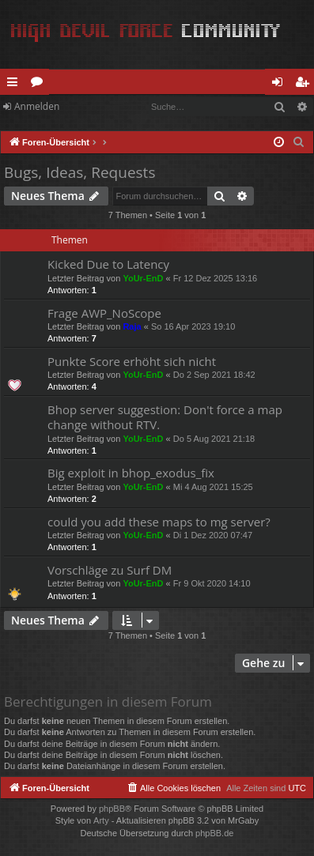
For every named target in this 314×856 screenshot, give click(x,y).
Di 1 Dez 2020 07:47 (212, 535)
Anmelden (36, 106)
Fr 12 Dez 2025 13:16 (215, 278)
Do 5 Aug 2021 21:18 (214, 438)
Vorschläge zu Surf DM (109, 570)
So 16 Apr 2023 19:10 (193, 326)
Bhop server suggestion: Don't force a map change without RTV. (164, 417)
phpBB (112, 808)
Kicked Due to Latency (108, 264)
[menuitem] (299, 142)
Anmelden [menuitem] (281, 84)
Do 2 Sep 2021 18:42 (214, 374)
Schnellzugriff (15, 84)
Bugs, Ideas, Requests (79, 172)
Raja (132, 326)
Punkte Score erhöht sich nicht (131, 361)
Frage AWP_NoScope (104, 313)
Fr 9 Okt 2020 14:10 (212, 583)
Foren (40, 84)
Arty (101, 820)
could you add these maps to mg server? (158, 522)
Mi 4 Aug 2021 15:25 (213, 487)
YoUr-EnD (143, 278)
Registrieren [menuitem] (305, 84)
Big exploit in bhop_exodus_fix (130, 473)
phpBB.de (214, 833)
